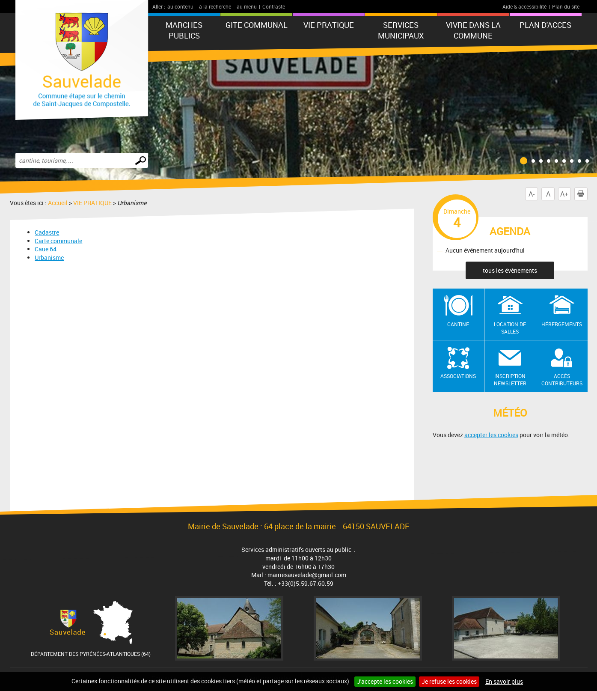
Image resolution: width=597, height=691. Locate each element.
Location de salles (510, 328)
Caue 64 (45, 249)
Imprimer (582, 194)
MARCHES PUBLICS (184, 30)
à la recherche (215, 6)
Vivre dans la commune (473, 30)
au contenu (180, 6)
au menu (247, 6)
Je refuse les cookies (449, 681)
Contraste (273, 6)
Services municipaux (401, 30)
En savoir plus (504, 681)
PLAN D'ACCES (545, 25)
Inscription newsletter (510, 379)
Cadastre (47, 232)
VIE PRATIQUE (328, 25)
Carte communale (58, 241)
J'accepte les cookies (385, 681)
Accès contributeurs (561, 379)
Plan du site (565, 6)
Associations (458, 375)
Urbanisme (49, 257)
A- (532, 194)
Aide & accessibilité (524, 6)
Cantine (458, 324)
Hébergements (561, 324)
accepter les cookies (491, 435)
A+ (564, 194)
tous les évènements (510, 270)
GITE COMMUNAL (257, 25)
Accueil (58, 203)
